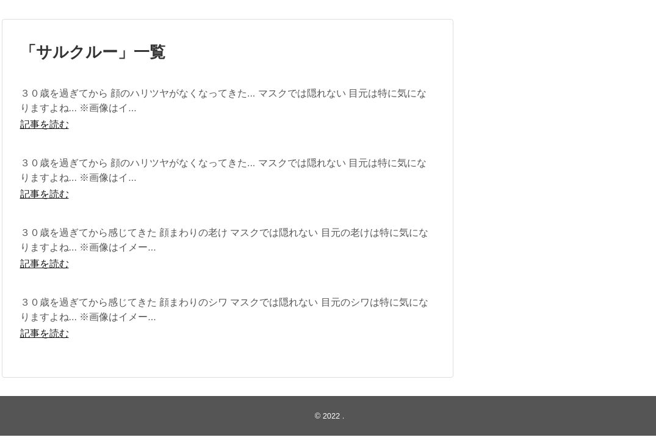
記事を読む (44, 124)
